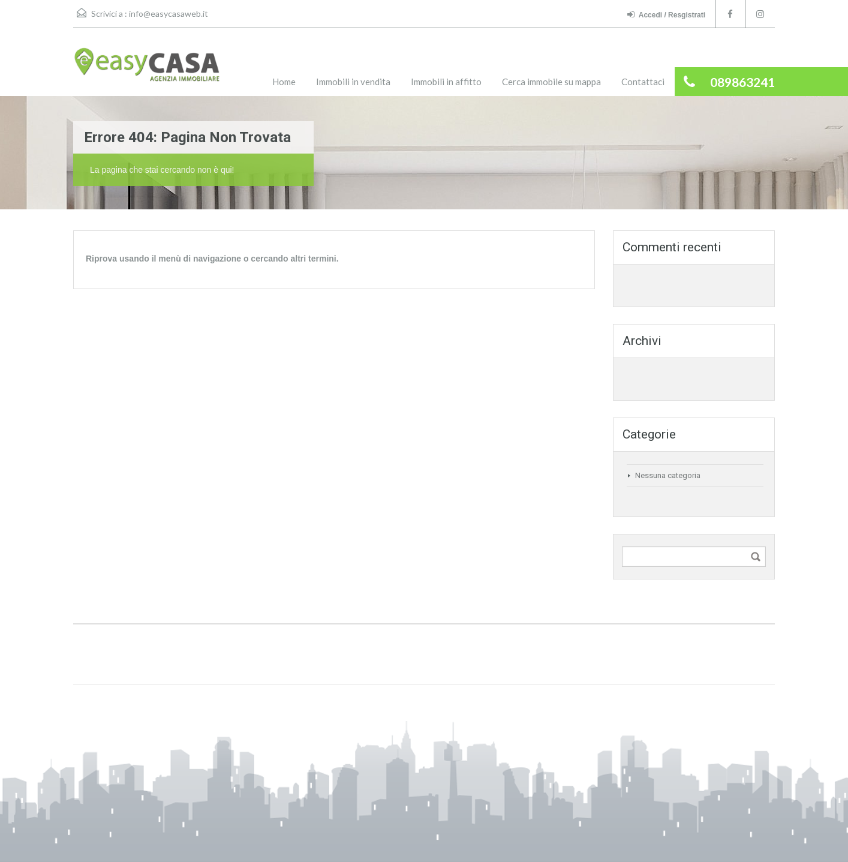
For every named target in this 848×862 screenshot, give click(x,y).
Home (284, 81)
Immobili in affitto (446, 81)
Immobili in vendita (353, 81)
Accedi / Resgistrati (666, 14)
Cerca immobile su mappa (551, 81)
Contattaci (642, 81)
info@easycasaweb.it (168, 13)
